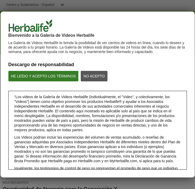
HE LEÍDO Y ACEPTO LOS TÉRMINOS (43, 76)
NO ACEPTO (94, 76)
